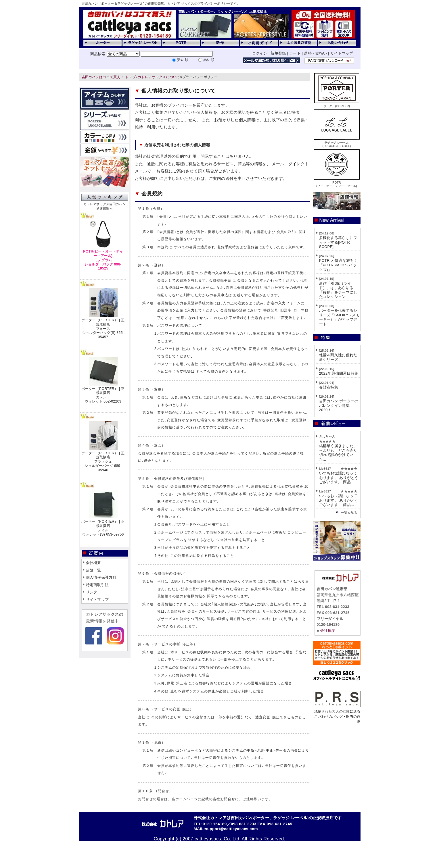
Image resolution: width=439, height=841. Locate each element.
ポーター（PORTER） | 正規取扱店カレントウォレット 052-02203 (102, 395)
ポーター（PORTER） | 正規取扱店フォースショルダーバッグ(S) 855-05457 (102, 328)
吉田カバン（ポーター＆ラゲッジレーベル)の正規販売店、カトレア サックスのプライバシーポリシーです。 (161, 3)
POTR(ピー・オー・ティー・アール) (337, 183)
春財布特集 (328, 387)
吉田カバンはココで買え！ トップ (109, 77)
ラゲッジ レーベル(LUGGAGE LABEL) (337, 143)
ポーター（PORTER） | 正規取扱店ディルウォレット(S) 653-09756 (102, 527)
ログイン (259, 53)
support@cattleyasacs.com (231, 829)
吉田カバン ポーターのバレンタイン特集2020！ (339, 405)
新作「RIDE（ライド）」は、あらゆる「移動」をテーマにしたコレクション (338, 290)
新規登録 (278, 53)
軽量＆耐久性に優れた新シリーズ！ (338, 357)
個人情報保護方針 (101, 577)
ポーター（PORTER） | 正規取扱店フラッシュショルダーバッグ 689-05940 (102, 461)
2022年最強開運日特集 (339, 373)
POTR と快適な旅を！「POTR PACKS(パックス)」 (338, 265)
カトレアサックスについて (159, 77)
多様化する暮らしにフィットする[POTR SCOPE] (338, 242)
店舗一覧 (93, 570)
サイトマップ (341, 53)
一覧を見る (349, 512)
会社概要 (93, 563)
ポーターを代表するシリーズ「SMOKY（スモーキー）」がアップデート (339, 317)
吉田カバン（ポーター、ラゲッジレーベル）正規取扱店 (223, 11)
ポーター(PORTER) (337, 104)
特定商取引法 (97, 585)
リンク (91, 592)
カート (295, 53)
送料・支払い (315, 53)
